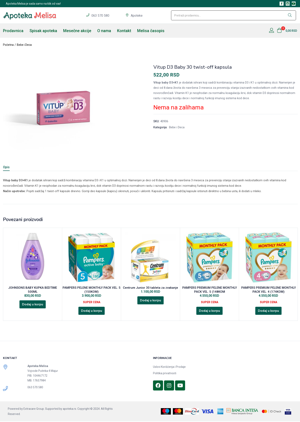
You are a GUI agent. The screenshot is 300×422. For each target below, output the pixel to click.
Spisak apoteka (43, 30)
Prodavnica (13, 30)
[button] (287, 31)
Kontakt (124, 30)
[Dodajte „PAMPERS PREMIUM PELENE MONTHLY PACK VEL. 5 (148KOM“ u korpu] (209, 311)
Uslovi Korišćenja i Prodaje (169, 367)
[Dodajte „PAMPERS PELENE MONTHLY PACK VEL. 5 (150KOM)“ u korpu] (91, 311)
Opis (6, 167)
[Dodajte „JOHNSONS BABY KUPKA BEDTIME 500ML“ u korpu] (32, 305)
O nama (104, 30)
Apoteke (137, 15)
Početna (8, 44)
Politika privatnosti (164, 373)
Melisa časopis (150, 30)
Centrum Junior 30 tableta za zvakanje (150, 288)
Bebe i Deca (24, 44)
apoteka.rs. (70, 409)
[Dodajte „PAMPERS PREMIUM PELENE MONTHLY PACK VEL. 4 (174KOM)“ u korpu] (268, 311)
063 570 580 (100, 15)
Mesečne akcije (77, 30)
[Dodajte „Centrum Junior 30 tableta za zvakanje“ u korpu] (150, 301)
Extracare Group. (34, 409)
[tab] (11, 168)
